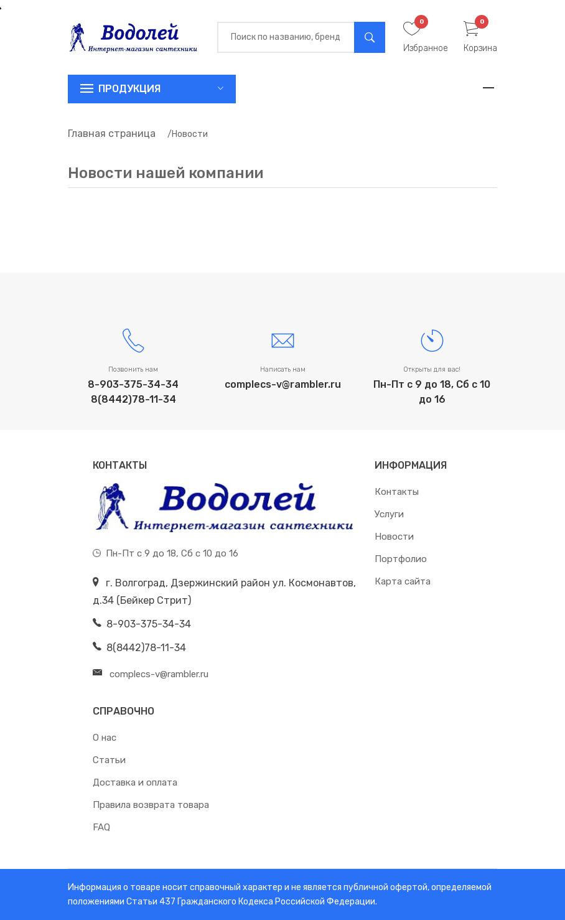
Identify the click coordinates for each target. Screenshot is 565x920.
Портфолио (401, 559)
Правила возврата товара (151, 804)
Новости (394, 536)
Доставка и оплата (135, 782)
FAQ (101, 827)
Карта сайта (403, 581)
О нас (104, 737)
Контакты (397, 491)
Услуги (389, 514)
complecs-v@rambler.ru (283, 384)
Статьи (109, 760)
